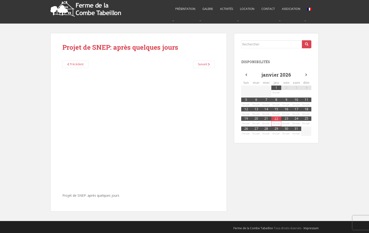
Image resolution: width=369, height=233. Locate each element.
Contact (268, 9)
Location (247, 9)
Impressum (311, 228)
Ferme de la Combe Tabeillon (253, 228)
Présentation (185, 9)
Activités (226, 9)
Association (291, 9)
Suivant (204, 64)
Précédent (75, 64)
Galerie (207, 9)
